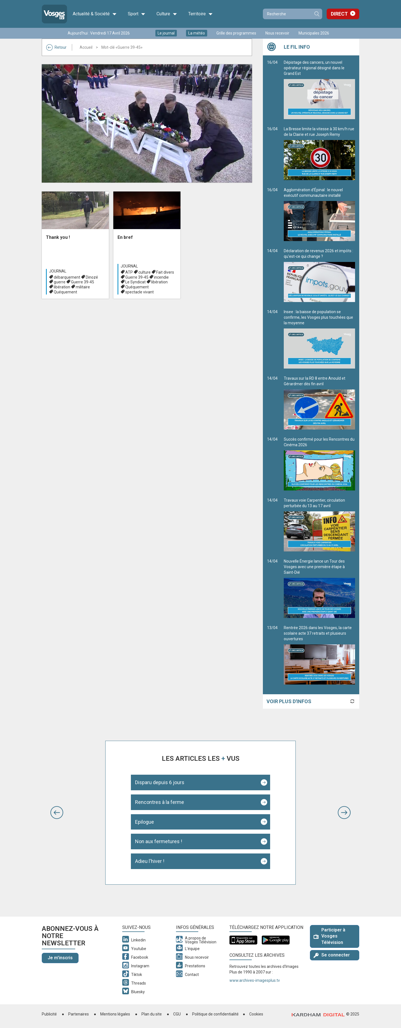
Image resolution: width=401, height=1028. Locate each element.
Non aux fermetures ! (158, 841)
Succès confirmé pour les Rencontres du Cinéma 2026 (319, 463)
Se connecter (332, 955)
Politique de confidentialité (215, 1014)
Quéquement (65, 292)
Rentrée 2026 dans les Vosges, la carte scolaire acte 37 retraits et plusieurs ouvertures (319, 654)
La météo (196, 33)
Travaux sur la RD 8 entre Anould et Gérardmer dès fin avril (319, 403)
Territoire (200, 13)
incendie (161, 277)
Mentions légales (115, 1014)
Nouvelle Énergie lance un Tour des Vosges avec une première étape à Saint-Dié (319, 588)
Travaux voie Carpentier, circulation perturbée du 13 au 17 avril (319, 524)
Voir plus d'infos (288, 701)
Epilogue (144, 822)
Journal (57, 271)
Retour (56, 47)
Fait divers (165, 272)
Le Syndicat (135, 282)
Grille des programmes (236, 33)
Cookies (256, 1014)
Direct (339, 14)
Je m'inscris (60, 957)
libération (62, 287)
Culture (167, 13)
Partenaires (78, 1014)
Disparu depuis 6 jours (159, 782)
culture (144, 272)
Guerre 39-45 (82, 282)
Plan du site (151, 1014)
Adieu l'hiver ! (149, 861)
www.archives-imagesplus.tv (254, 980)
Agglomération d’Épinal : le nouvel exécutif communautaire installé (319, 214)
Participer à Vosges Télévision (329, 936)
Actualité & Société (95, 13)
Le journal (166, 33)
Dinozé (92, 277)
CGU (177, 1014)
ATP (129, 272)
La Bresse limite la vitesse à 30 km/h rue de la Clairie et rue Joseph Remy (319, 153)
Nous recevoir (277, 33)
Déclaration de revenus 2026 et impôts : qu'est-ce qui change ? (319, 275)
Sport (136, 13)
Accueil (86, 47)
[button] (56, 812)
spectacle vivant (139, 292)
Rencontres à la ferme (159, 802)
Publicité (49, 1014)
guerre (59, 282)
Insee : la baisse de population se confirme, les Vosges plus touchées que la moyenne (319, 339)
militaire (83, 287)
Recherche (316, 14)
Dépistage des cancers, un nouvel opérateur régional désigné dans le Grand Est (319, 89)
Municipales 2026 (314, 33)
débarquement (67, 277)
